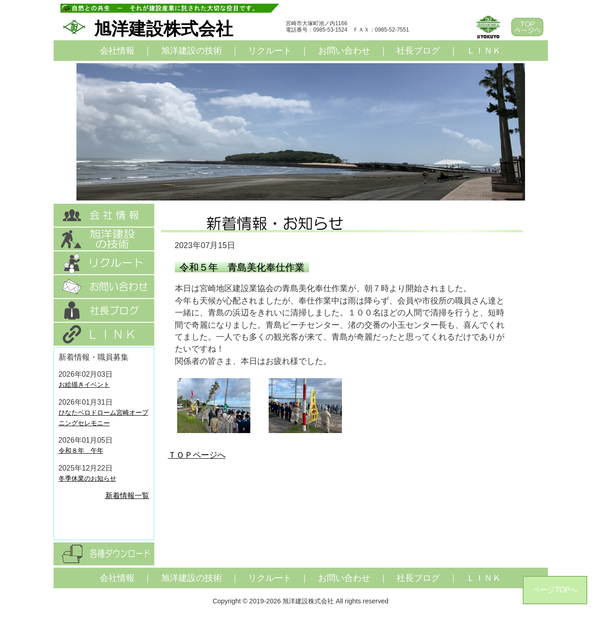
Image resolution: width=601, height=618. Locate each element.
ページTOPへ (555, 590)
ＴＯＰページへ (197, 455)
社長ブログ (418, 50)
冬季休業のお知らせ (87, 478)
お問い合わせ (344, 50)
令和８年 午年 (81, 450)
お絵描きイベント (84, 384)
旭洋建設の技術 (191, 50)
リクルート (270, 50)
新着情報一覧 (127, 495)
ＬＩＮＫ (483, 50)
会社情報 (117, 50)
